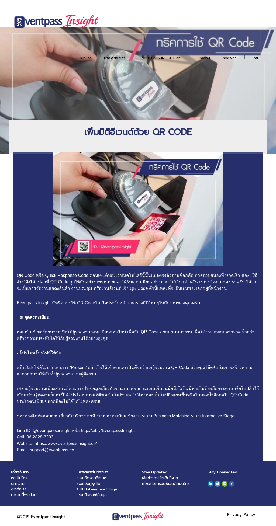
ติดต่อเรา (229, 58)
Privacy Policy (241, 515)
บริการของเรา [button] (114, 58)
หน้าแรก (86, 58)
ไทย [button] (255, 58)
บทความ (204, 58)
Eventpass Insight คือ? (161, 58)
